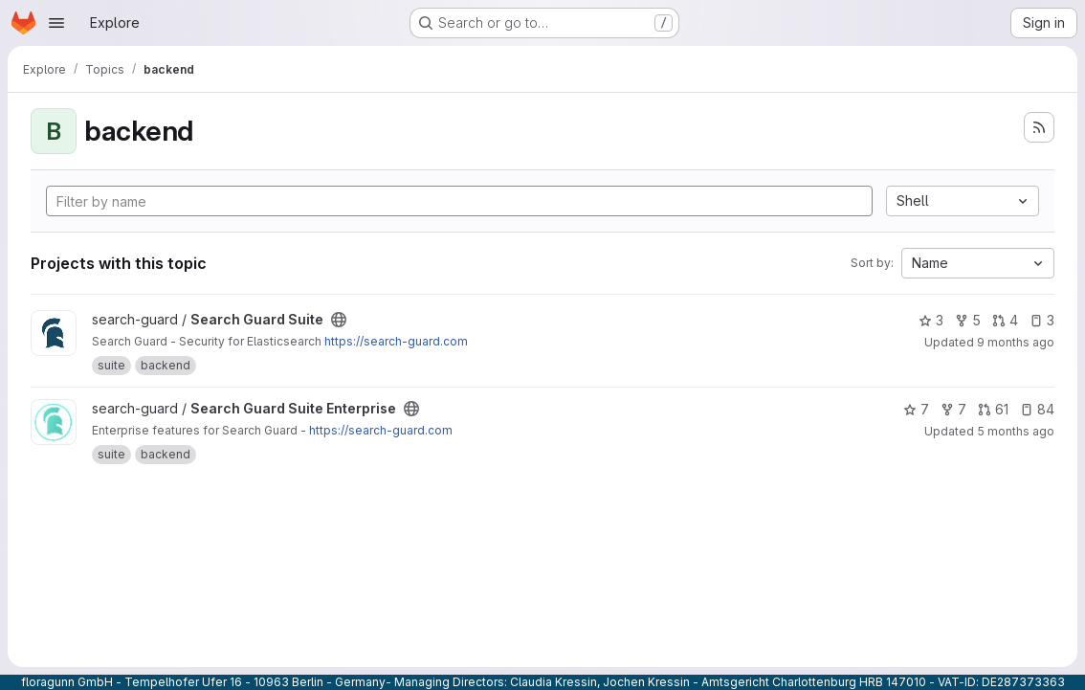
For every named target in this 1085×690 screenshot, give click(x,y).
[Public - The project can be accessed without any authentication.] (338, 319)
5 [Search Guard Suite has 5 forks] (968, 320)
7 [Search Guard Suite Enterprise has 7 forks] (953, 409)
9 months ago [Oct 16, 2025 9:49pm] (1015, 342)
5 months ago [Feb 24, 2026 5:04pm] (1015, 431)
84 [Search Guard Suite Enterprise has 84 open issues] (1037, 409)
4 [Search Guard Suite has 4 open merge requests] (1005, 320)
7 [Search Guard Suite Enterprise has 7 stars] (916, 409)
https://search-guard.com (396, 341)
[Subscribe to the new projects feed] (1039, 127)
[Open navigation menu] (56, 23)
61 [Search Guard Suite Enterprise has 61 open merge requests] (993, 409)
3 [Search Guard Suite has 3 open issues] (1042, 320)
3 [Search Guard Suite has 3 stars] (931, 320)
